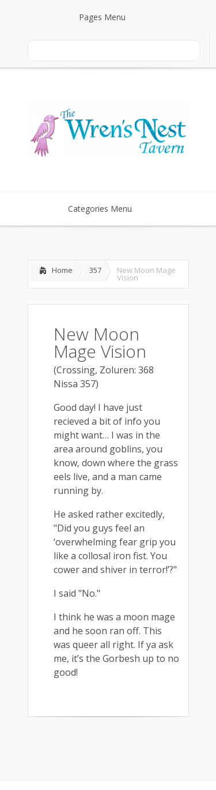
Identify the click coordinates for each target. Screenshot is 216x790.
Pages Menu (109, 17)
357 (95, 270)
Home (62, 270)
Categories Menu (107, 208)
